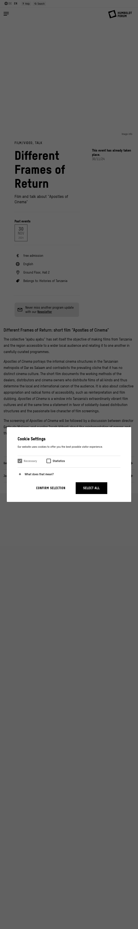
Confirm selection (50, 488)
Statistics (59, 461)
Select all (91, 488)
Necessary (30, 461)
